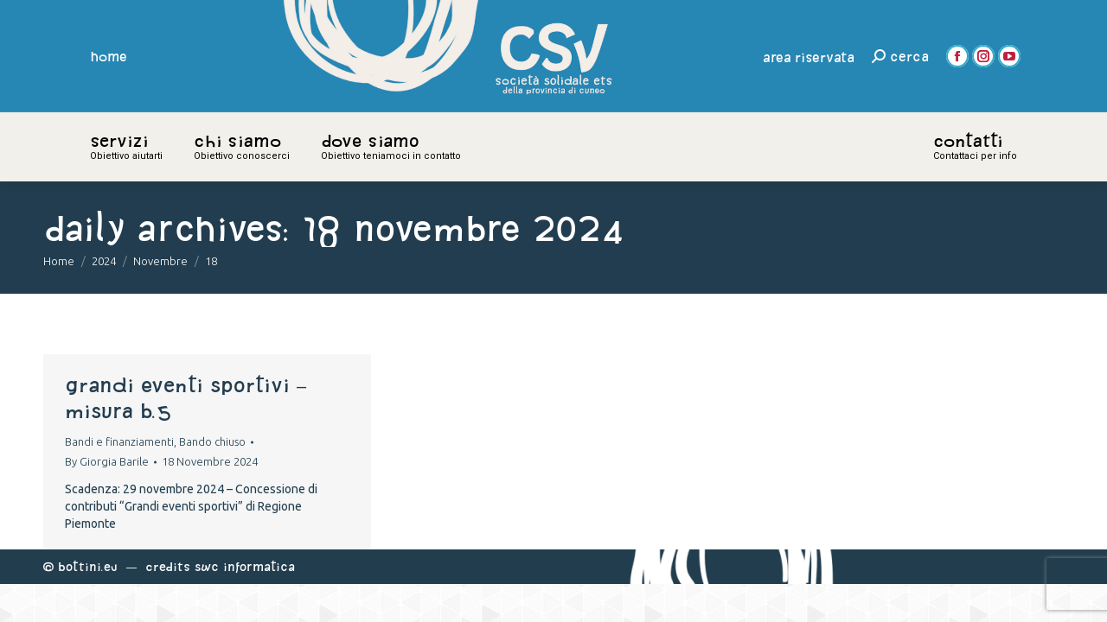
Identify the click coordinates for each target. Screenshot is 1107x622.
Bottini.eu (88, 566)
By (107, 461)
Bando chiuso (212, 441)
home (109, 56)
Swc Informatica (245, 566)
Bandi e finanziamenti (119, 441)
